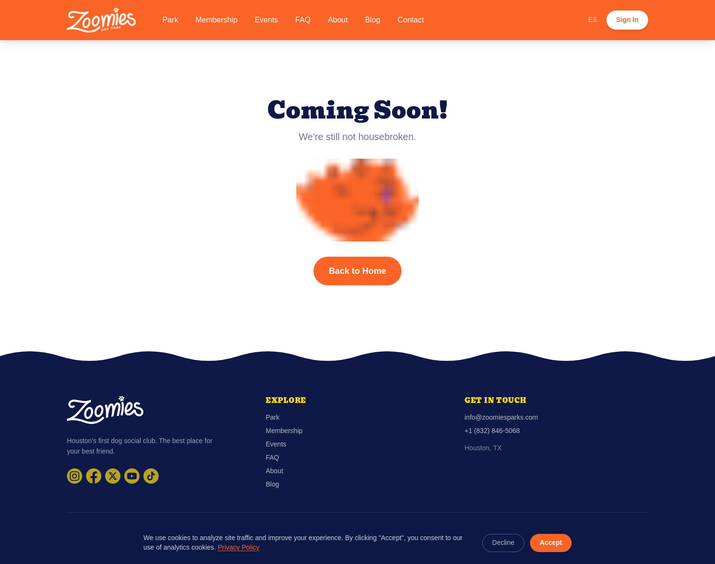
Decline (503, 542)
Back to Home (357, 271)
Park (170, 20)
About (338, 20)
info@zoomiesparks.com (501, 417)
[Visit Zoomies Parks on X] (112, 476)
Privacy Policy (239, 547)
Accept (551, 542)
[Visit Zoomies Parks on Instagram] (74, 476)
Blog (372, 20)
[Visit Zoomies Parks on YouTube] (132, 476)
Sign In (627, 19)
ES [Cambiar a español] (592, 19)
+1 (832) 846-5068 (492, 430)
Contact (411, 20)
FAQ (303, 20)
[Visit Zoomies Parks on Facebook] (93, 476)
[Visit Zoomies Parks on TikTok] (151, 476)
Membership (216, 20)
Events (266, 20)
